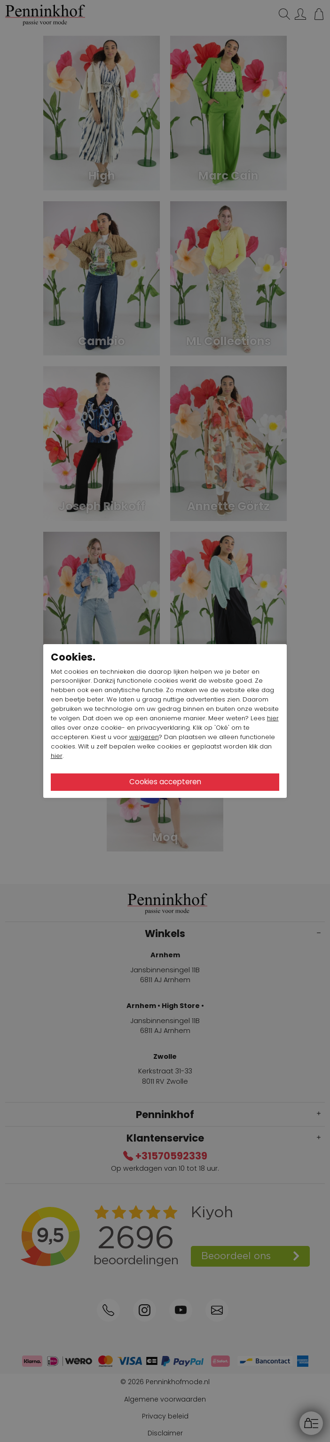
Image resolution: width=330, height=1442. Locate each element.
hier (273, 718)
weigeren (144, 737)
